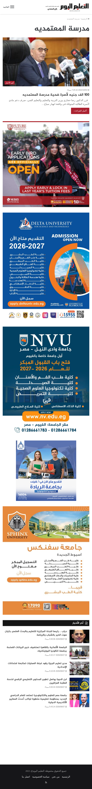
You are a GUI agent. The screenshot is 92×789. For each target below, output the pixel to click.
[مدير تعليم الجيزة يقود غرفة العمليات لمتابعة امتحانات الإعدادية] (79, 668)
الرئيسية (85, 19)
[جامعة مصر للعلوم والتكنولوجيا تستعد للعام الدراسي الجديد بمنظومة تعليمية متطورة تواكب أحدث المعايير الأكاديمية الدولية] (79, 700)
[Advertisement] (46, 734)
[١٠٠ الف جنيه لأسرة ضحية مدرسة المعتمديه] (46, 61)
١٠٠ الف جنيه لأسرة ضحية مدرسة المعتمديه (55, 95)
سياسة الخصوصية (40, 776)
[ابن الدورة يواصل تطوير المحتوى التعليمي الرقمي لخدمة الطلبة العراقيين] (79, 684)
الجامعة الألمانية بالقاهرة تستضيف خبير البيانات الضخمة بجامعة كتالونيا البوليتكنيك (37, 649)
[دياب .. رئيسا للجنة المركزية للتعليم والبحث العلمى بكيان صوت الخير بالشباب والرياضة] (79, 636)
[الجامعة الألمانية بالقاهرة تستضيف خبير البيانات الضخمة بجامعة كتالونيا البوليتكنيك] (79, 652)
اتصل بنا (26, 776)
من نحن (55, 776)
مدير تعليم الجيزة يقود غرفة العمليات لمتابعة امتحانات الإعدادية (37, 665)
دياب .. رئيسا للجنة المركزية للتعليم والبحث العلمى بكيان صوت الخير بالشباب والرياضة (36, 633)
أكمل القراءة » (80, 111)
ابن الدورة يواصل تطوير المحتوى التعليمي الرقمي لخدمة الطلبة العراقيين (37, 681)
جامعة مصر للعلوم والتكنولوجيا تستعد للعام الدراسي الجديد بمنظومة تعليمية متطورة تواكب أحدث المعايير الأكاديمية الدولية (38, 698)
